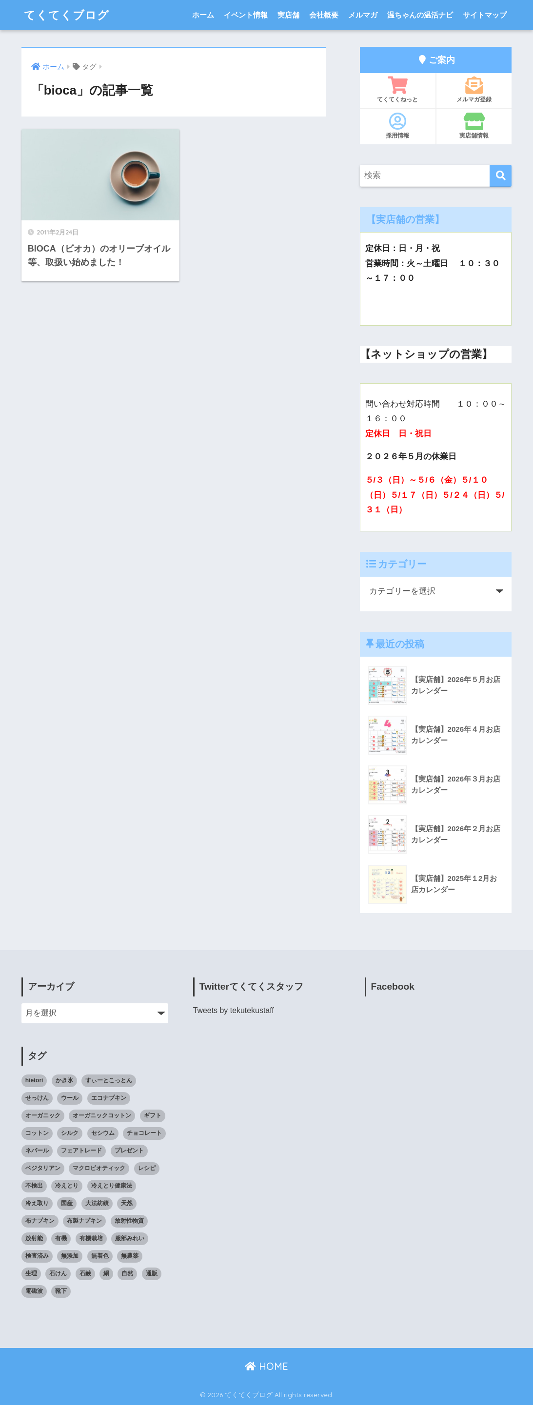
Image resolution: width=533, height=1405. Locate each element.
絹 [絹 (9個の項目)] (106, 1273)
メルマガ (362, 15)
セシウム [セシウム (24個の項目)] (103, 1133)
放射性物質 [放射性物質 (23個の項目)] (129, 1220)
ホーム (203, 15)
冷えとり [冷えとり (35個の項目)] (67, 1185)
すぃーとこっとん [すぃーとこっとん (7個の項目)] (108, 1080)
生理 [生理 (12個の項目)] (31, 1273)
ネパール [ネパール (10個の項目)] (37, 1150)
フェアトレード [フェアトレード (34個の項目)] (81, 1150)
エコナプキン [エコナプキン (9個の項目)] (108, 1097)
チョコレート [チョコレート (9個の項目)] (144, 1133)
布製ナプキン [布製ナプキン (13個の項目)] (84, 1220)
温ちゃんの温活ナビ (420, 15)
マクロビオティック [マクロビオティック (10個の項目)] (99, 1168)
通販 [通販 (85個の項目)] (152, 1273)
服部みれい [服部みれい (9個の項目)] (129, 1238)
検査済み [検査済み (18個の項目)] (37, 1255)
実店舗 (288, 15)
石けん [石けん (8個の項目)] (58, 1273)
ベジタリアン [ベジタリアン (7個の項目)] (42, 1168)
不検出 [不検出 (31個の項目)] (34, 1185)
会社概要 (323, 15)
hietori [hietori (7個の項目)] (34, 1080)
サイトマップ (485, 15)
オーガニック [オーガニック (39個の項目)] (42, 1115)
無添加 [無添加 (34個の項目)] (70, 1255)
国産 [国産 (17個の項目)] (67, 1203)
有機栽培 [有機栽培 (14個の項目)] (91, 1238)
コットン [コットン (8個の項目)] (37, 1133)
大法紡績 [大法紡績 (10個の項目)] (97, 1203)
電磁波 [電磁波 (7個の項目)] (34, 1291)
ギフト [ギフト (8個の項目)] (152, 1115)
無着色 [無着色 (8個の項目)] (100, 1255)
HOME (266, 1366)
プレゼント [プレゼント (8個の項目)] (129, 1150)
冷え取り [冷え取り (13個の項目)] (37, 1203)
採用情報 (398, 126)
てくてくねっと (398, 90)
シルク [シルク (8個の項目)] (70, 1133)
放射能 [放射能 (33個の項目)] (34, 1238)
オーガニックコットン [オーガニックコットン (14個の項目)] (102, 1115)
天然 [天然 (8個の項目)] (127, 1203)
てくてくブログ (66, 15)
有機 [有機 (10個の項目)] (61, 1238)
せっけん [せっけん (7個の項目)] (37, 1097)
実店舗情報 (474, 126)
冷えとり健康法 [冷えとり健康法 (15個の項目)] (111, 1185)
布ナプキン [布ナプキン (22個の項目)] (40, 1220)
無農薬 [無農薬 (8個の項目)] (129, 1255)
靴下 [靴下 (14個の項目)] (61, 1291)
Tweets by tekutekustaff (233, 1010)
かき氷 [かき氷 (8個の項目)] (64, 1080)
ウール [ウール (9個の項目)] (70, 1097)
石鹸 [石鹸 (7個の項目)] (85, 1273)
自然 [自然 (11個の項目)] (127, 1273)
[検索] (501, 176)
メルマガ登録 (474, 90)
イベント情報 (246, 15)
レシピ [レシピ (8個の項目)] (147, 1168)
